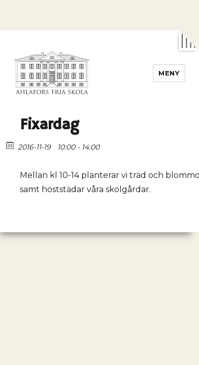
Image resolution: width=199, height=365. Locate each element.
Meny (168, 73)
